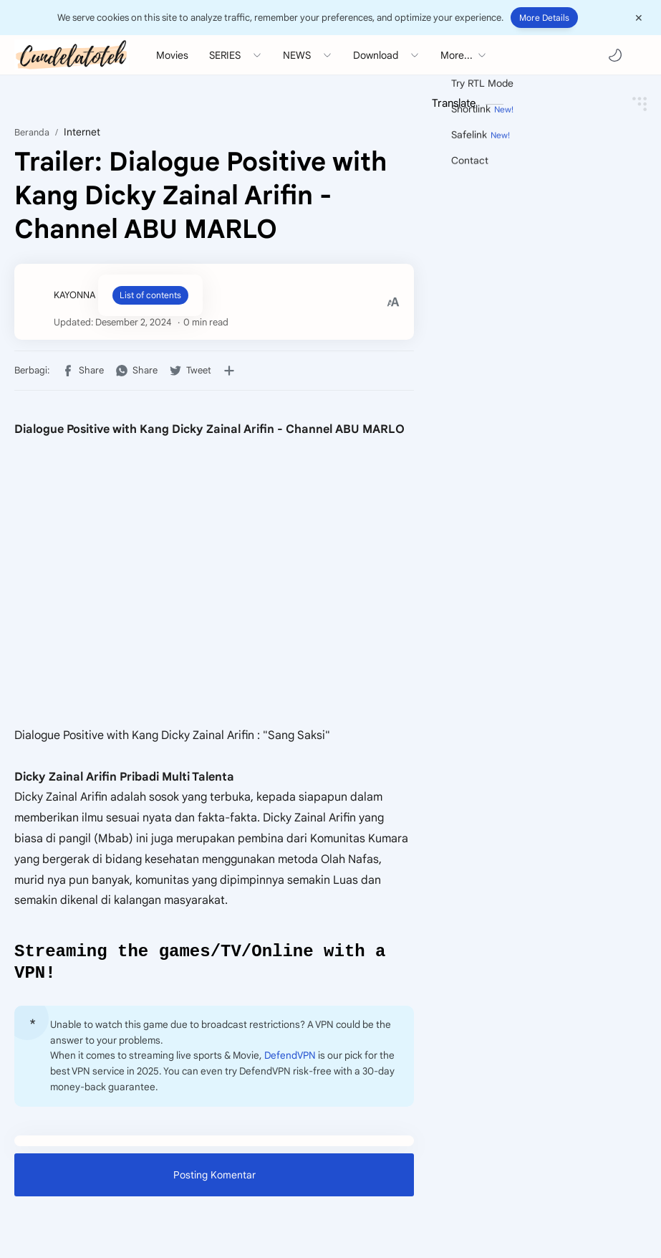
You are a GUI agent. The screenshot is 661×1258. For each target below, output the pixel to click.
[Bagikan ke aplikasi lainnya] (229, 370)
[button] (615, 55)
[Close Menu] (639, 17)
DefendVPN (290, 1060)
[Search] (639, 55)
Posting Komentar (214, 1179)
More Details (544, 17)
